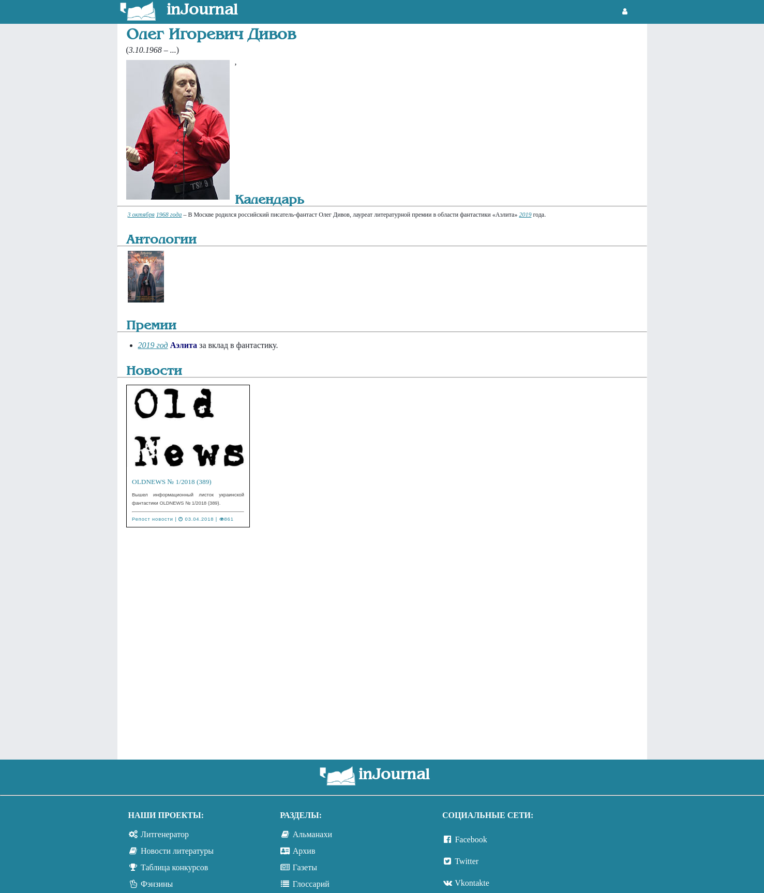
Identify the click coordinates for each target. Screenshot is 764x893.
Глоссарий (311, 884)
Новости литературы (177, 850)
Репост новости (152, 519)
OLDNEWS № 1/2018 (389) (172, 482)
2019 (525, 214)
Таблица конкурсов (174, 867)
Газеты (305, 867)
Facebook (471, 839)
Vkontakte (472, 883)
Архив (304, 850)
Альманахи (312, 834)
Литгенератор (165, 834)
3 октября (141, 214)
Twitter (466, 861)
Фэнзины (157, 884)
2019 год (153, 345)
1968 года (169, 214)
